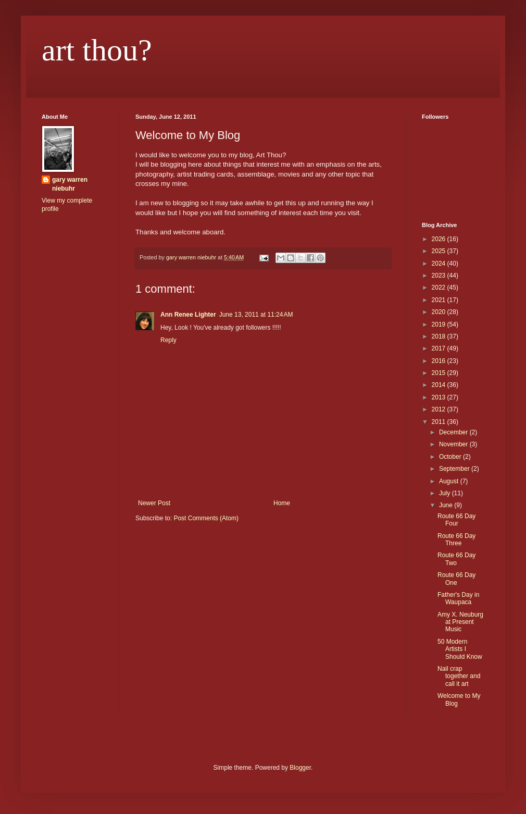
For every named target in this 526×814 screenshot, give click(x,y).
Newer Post (154, 503)
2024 (439, 263)
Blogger (300, 767)
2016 (439, 361)
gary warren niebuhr (69, 184)
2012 (439, 409)
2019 (439, 324)
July (445, 493)
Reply (168, 340)
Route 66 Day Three (456, 539)
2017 (439, 348)
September (455, 468)
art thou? (97, 50)
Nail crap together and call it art (458, 676)
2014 (439, 385)
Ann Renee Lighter (188, 314)
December (454, 432)
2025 (439, 251)
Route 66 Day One (456, 578)
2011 (439, 421)
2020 (439, 312)
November (454, 444)
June (446, 505)
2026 (439, 239)
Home (281, 503)
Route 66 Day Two (456, 559)
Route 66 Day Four (456, 519)
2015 (439, 373)
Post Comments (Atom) (206, 518)
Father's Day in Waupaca (458, 598)
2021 (439, 300)
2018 (439, 336)
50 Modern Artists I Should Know (459, 649)
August (449, 481)
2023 (439, 275)
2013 (439, 397)
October (451, 456)
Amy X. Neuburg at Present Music (460, 622)
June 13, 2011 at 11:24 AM (256, 314)
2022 (439, 287)
